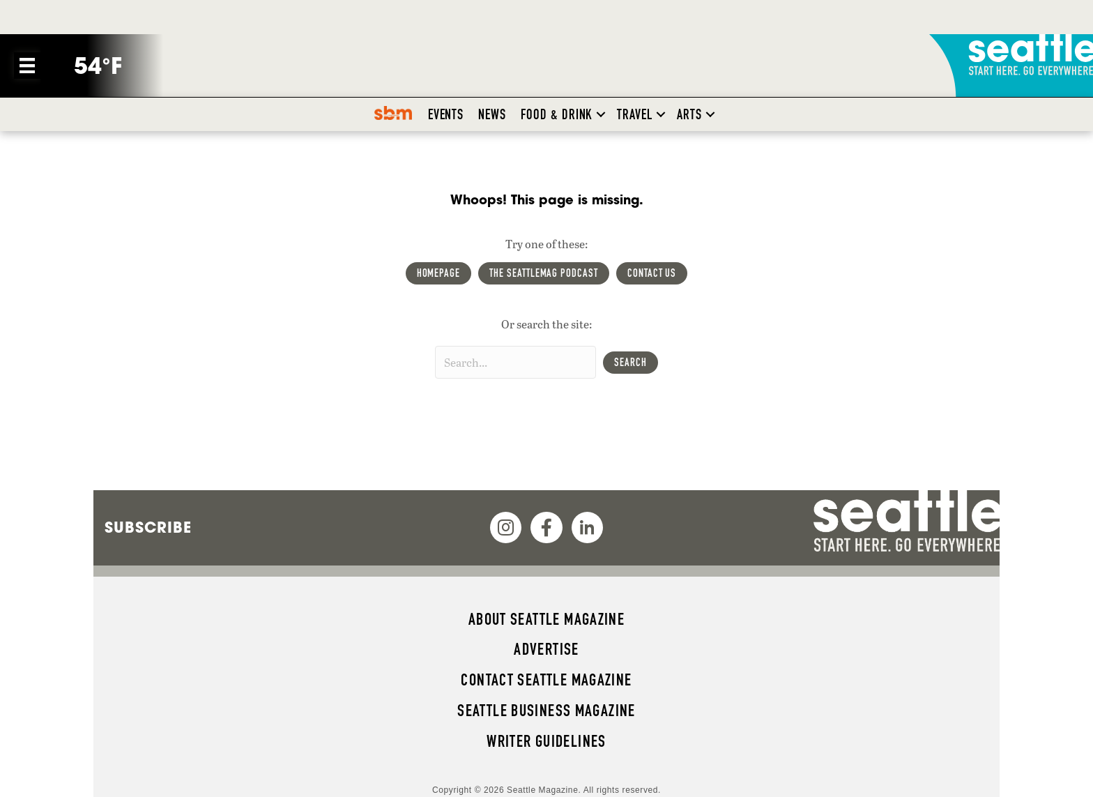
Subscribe (148, 527)
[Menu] (27, 65)
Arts (689, 114)
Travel (634, 114)
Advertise (546, 649)
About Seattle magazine (546, 619)
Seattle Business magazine (546, 710)
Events (446, 114)
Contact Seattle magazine (546, 680)
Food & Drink (557, 114)
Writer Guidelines (546, 741)
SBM (397, 114)
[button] (601, 114)
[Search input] (515, 362)
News (492, 114)
